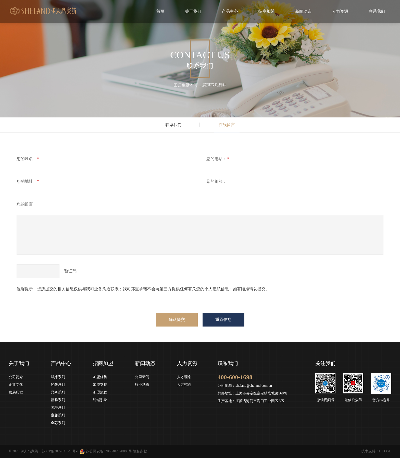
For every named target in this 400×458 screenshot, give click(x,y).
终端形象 (100, 400)
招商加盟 (103, 363)
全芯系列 (58, 423)
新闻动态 (145, 363)
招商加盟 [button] (266, 11)
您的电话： (217, 158)
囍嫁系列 (58, 377)
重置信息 (223, 319)
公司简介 (16, 377)
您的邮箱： (216, 181)
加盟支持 (100, 385)
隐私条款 (140, 451)
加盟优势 (100, 377)
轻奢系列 (58, 385)
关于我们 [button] (193, 11)
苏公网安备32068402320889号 (109, 451)
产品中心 (61, 363)
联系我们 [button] (377, 11)
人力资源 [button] (340, 11)
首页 (160, 11)
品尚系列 (58, 392)
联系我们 (228, 363)
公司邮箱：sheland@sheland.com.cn (245, 386)
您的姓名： (28, 158)
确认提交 (177, 319)
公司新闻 (142, 377)
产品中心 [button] (230, 11)
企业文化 (16, 385)
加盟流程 (100, 392)
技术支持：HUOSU (376, 451)
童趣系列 (58, 415)
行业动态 (142, 385)
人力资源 (187, 363)
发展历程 (16, 392)
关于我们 (19, 363)
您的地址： (28, 181)
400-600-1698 (235, 377)
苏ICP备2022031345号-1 (60, 451)
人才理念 (184, 377)
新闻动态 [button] (303, 11)
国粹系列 (58, 407)
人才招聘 (184, 385)
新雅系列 (58, 400)
